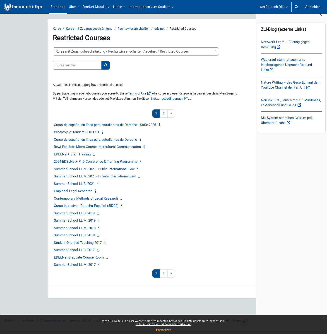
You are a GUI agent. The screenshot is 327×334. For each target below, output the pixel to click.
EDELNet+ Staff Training (40, 155)
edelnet (133, 29)
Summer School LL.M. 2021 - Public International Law (62, 169)
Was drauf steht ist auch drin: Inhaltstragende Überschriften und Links (286, 70)
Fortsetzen (163, 330)
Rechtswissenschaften (106, 29)
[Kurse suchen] (45, 65)
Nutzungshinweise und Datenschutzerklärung (163, 324)
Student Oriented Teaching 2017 (46, 243)
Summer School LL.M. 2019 (43, 221)
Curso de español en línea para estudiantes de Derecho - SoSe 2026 (73, 125)
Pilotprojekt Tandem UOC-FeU (44, 133)
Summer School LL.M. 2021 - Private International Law (63, 177)
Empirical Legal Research (41, 191)
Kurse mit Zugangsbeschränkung (59, 29)
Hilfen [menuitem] (117, 7)
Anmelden (312, 7)
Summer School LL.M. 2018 (43, 228)
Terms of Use (113, 94)
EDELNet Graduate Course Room (47, 258)
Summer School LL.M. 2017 (43, 265)
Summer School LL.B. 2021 (42, 184)
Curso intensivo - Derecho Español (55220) (54, 206)
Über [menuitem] (72, 7)
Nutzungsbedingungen (146, 99)
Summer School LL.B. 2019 (42, 214)
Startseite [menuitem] (57, 7)
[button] (274, 7)
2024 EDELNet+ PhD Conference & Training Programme (64, 162)
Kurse (25, 29)
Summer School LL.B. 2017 (42, 250)
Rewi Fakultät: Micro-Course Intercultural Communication (65, 147)
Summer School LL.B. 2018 (42, 236)
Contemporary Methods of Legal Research (54, 199)
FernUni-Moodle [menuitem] (94, 7)
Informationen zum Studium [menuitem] (150, 7)
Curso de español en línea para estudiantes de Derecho (63, 140)
